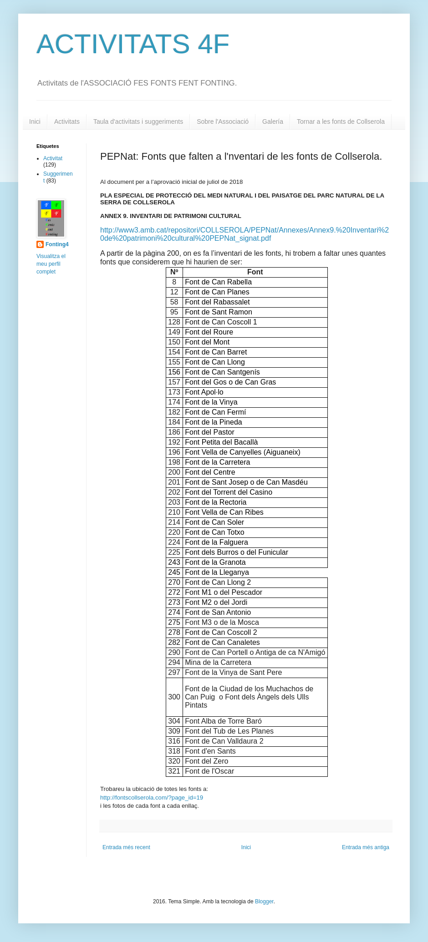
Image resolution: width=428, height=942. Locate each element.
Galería (272, 121)
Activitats (67, 121)
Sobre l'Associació (223, 121)
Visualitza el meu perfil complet (51, 264)
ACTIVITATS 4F (132, 44)
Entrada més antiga (365, 847)
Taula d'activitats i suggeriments (138, 121)
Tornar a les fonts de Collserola (341, 121)
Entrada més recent (126, 847)
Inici (35, 121)
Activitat (52, 158)
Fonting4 (57, 244)
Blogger (264, 901)
